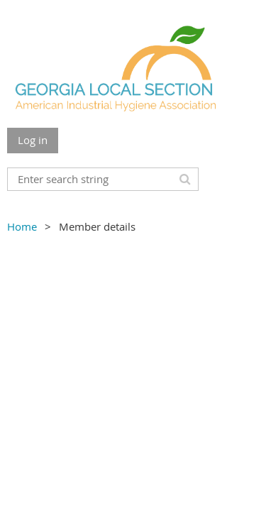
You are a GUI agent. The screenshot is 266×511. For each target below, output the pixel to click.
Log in (33, 140)
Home (22, 226)
